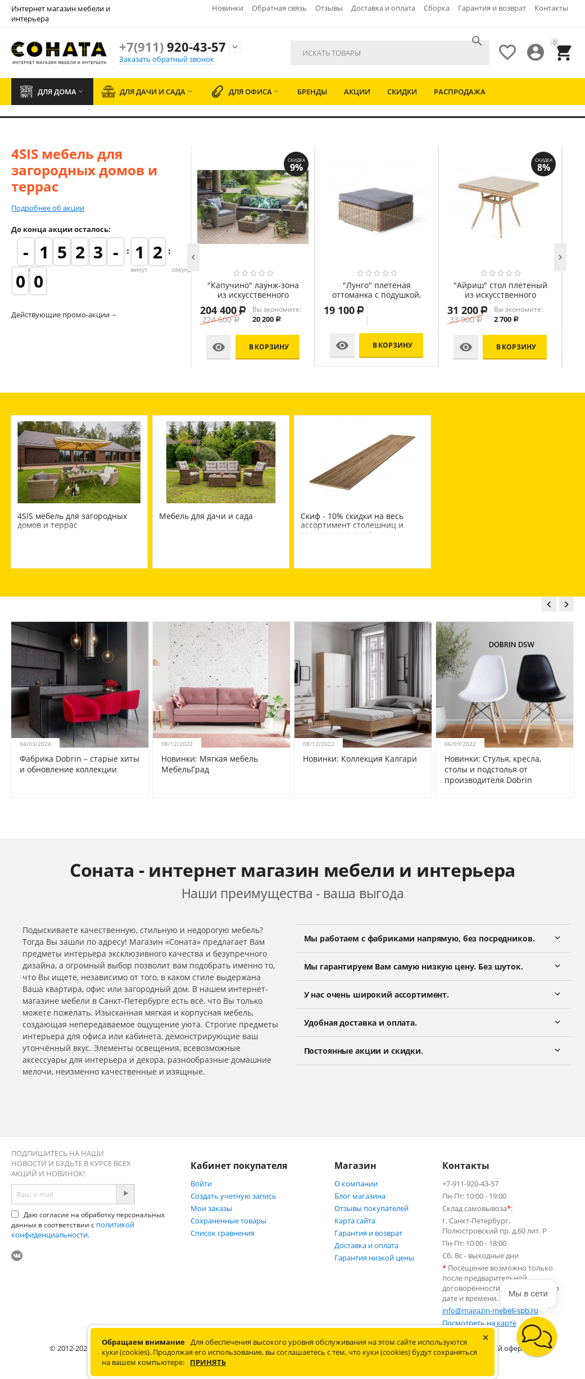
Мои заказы (211, 1208)
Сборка (437, 8)
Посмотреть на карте (479, 1323)
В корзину (269, 347)
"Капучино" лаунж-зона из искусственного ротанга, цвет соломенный (253, 290)
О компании (356, 1183)
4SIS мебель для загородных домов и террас (72, 521)
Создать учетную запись (233, 1196)
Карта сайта (354, 1221)
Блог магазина (360, 1196)
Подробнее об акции (47, 208)
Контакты (551, 8)
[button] (537, 1337)
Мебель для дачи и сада (206, 516)
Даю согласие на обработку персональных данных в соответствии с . (88, 1225)
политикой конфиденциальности (72, 1229)
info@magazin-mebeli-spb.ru (490, 1310)
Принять (208, 1362)
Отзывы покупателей (371, 1208)
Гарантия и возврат (492, 8)
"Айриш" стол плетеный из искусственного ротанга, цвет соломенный (500, 290)
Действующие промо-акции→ (64, 315)
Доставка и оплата (383, 8)
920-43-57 (172, 46)
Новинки (227, 8)
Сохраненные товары (228, 1221)
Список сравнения (223, 1233)
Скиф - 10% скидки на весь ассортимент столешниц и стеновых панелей (352, 525)
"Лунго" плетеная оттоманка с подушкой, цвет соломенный (376, 290)
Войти (201, 1183)
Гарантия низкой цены (374, 1258)
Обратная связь (279, 8)
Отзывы (329, 8)
